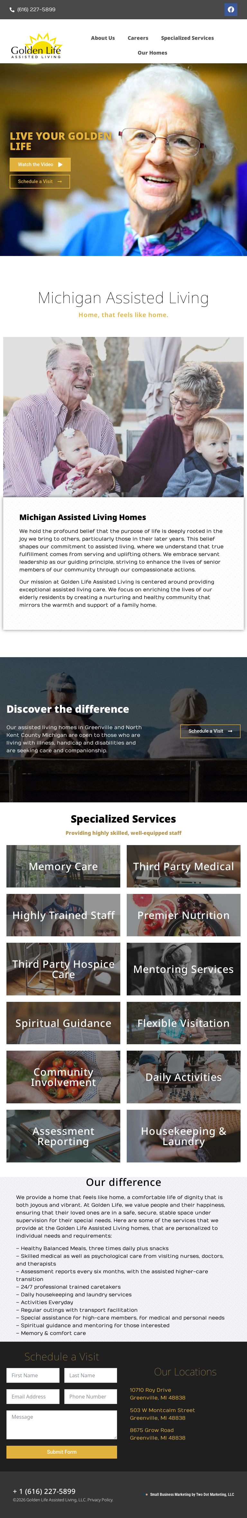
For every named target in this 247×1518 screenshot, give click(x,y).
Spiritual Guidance (63, 1023)
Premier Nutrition (183, 915)
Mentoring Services (183, 969)
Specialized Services (187, 37)
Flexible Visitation (183, 1023)
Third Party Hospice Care (63, 969)
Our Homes (152, 52)
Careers (138, 37)
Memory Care (63, 866)
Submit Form (62, 1452)
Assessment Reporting (63, 1136)
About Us (103, 37)
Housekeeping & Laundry (184, 1136)
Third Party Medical (183, 866)
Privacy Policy (99, 1500)
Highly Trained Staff (63, 915)
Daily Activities (183, 1077)
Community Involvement (63, 1077)
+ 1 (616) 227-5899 (44, 1491)
